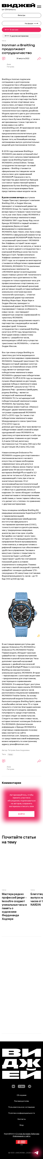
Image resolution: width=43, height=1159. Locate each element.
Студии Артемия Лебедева (27, 1134)
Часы (10, 754)
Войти (21, 814)
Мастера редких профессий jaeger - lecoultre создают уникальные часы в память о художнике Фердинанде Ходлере (14, 906)
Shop (21, 1125)
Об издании (21, 1095)
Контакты (22, 1119)
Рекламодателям (21, 1101)
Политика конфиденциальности (21, 1113)
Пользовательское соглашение (21, 1107)
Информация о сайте (21, 1136)
